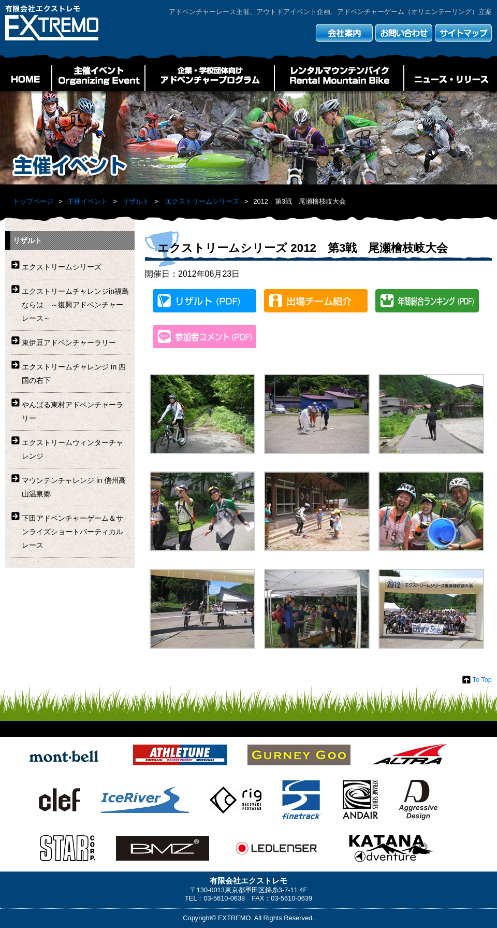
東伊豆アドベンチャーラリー (69, 342)
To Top (482, 679)
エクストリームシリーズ (202, 201)
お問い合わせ (403, 33)
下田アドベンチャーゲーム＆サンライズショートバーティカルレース (72, 531)
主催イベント (98, 78)
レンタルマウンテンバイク (339, 78)
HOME (26, 78)
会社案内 (344, 33)
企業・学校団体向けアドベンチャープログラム (209, 78)
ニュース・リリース (450, 78)
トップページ (33, 201)
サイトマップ (463, 33)
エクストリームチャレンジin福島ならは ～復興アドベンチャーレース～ (75, 304)
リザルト (135, 201)
